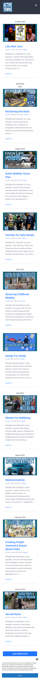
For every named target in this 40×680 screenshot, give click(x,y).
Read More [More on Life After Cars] (8, 73)
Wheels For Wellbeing (17, 417)
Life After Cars (13, 46)
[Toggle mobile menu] (36, 5)
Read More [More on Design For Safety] (8, 383)
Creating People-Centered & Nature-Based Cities (16, 546)
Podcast (24, 49)
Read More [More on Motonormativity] (8, 507)
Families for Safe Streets (19, 235)
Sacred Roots (13, 614)
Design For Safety (15, 355)
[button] (37, 659)
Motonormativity (15, 480)
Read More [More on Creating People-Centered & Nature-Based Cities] (8, 579)
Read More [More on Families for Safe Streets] (8, 259)
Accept (20, 675)
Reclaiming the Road (17, 111)
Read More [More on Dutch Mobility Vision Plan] (8, 204)
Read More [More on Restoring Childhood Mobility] (8, 325)
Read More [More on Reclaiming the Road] (8, 138)
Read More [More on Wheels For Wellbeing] (8, 445)
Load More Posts (20, 654)
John (8, 49)
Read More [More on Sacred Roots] (8, 641)
